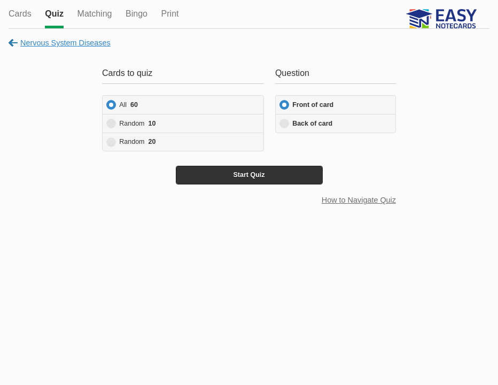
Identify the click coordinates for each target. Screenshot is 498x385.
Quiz (54, 13)
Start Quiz (248, 175)
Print (170, 13)
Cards (20, 13)
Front (312, 105)
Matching (94, 13)
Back (312, 123)
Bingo (136, 13)
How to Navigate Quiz (359, 200)
